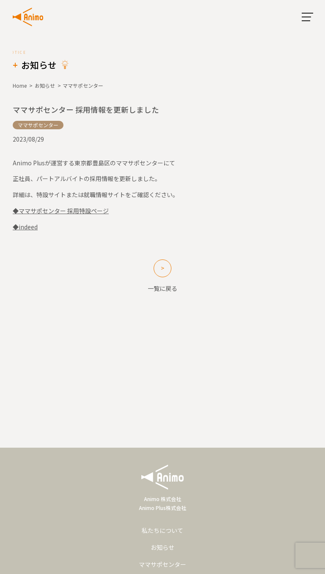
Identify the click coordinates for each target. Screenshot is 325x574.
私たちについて (162, 530)
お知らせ (45, 85)
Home (20, 85)
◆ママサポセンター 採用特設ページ (61, 210)
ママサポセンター (162, 564)
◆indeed (25, 227)
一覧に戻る (162, 288)
